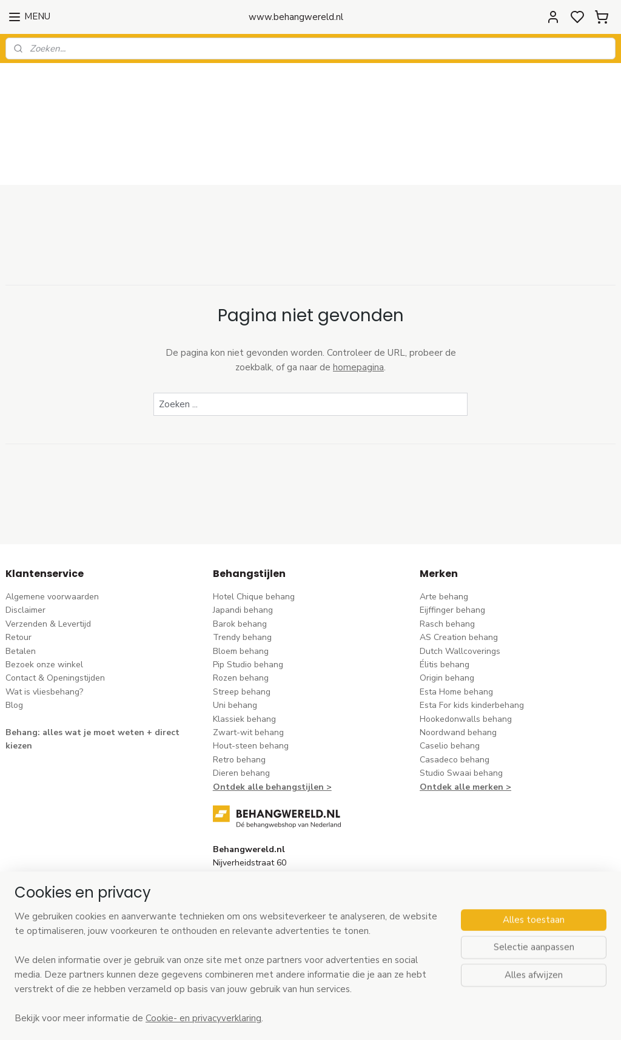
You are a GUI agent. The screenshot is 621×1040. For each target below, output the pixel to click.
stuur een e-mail (245, 869)
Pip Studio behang (248, 601)
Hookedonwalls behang (466, 655)
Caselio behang (450, 682)
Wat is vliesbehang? (44, 629)
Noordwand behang (458, 669)
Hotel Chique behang (254, 533)
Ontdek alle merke (459, 723)
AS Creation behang (459, 574)
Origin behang (447, 615)
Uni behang (235, 642)
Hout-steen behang (251, 682)
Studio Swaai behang (461, 710)
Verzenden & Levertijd (48, 561)
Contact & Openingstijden (55, 615)
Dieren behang (241, 710)
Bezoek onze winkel (44, 601)
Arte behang (444, 533)
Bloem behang (241, 587)
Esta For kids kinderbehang (472, 642)
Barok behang (240, 561)
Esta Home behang (456, 629)
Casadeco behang (454, 696)
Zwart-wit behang (248, 669)
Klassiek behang (244, 655)
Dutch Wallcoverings (460, 587)
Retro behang (239, 696)
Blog (14, 642)
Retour (18, 574)
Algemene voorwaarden (52, 533)
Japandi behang (243, 547)
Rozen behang (241, 615)
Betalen (20, 587)
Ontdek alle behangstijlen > (272, 723)
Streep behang (241, 629)
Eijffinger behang (452, 547)
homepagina (358, 304)
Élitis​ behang (444, 601)
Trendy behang (242, 574)
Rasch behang (447, 561)
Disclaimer (25, 547)
